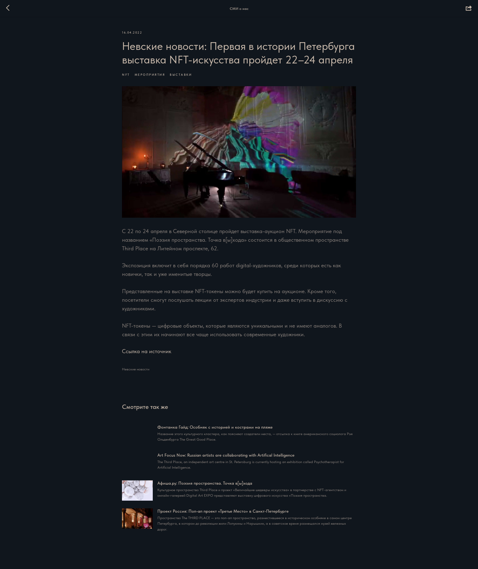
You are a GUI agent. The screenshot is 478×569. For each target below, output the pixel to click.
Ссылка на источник (146, 351)
